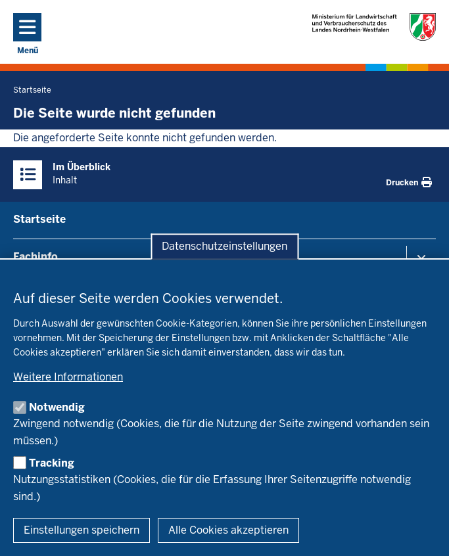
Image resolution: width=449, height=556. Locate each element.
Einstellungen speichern (81, 530)
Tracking (51, 463)
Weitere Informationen (68, 377)
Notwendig (57, 407)
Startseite (39, 219)
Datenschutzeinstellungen (224, 247)
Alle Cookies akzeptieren (228, 530)
